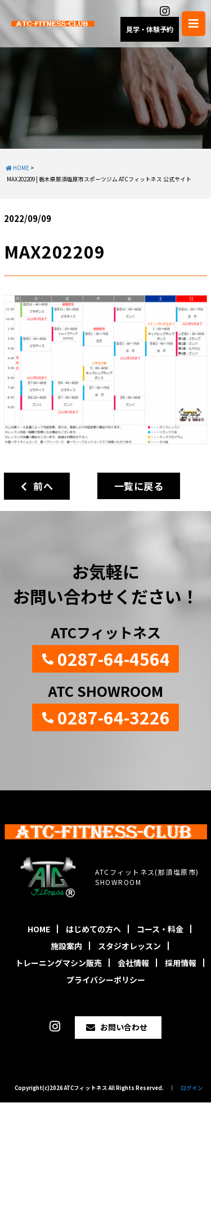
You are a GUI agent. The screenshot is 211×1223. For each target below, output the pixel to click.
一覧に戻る (138, 486)
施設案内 (66, 945)
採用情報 (180, 962)
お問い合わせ (123, 1027)
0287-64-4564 (113, 658)
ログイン (192, 1088)
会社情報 (133, 962)
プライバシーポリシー (105, 979)
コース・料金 (160, 929)
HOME (39, 929)
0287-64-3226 (113, 717)
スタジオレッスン (129, 945)
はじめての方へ (93, 929)
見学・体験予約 (149, 29)
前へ (37, 486)
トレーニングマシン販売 (58, 962)
